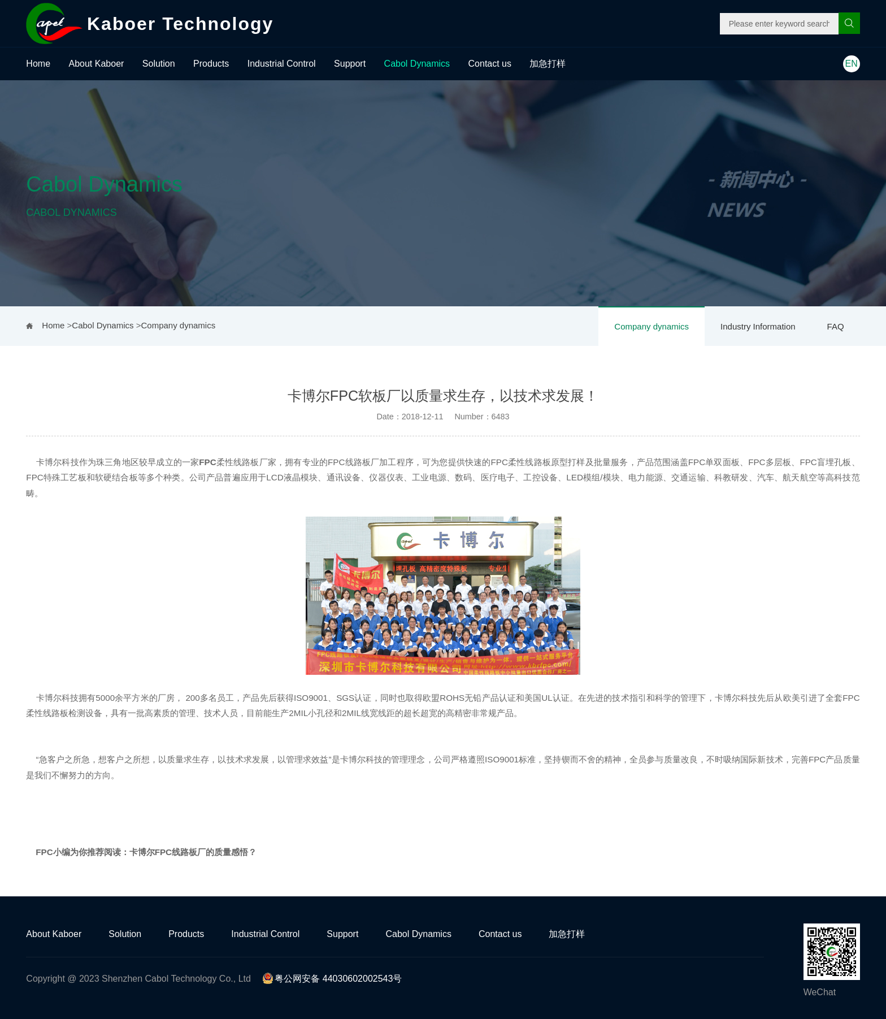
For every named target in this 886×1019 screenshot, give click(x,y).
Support (350, 63)
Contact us (489, 63)
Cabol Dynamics (417, 63)
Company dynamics (651, 326)
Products (211, 63)
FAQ (835, 326)
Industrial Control (281, 63)
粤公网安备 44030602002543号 (332, 978)
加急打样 (547, 63)
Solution (158, 63)
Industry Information (758, 326)
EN (851, 63)
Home (38, 63)
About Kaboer (96, 63)
